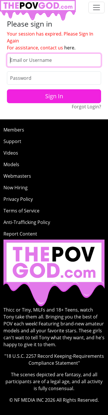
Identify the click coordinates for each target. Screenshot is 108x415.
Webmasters (17, 176)
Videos (10, 153)
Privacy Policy (18, 199)
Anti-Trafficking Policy (26, 222)
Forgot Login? (86, 106)
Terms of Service (21, 211)
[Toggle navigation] (96, 7)
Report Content (20, 234)
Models (11, 164)
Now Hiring (15, 187)
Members (13, 130)
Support (12, 141)
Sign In (54, 96)
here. (69, 48)
